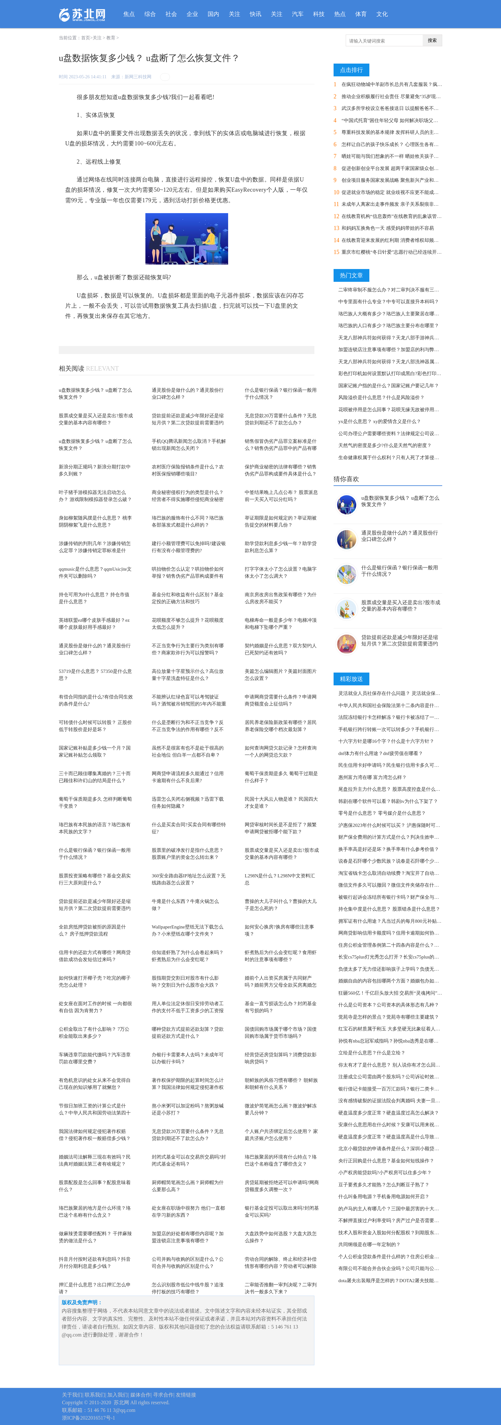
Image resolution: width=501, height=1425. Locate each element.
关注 (234, 14)
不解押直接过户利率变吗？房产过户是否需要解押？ (393, 1220)
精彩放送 (351, 679)
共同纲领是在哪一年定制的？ (369, 1244)
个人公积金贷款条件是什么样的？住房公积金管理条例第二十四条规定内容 (417, 1256)
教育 (110, 37)
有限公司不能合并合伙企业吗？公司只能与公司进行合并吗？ (403, 1268)
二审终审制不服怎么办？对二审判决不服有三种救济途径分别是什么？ (412, 289)
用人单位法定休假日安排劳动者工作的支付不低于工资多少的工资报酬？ (188, 1011)
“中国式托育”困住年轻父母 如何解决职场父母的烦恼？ (399, 120)
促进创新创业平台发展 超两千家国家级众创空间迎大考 (400, 168)
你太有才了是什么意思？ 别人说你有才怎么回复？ (391, 1064)
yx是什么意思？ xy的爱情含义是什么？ (379, 421)
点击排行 (351, 70)
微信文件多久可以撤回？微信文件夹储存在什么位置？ (395, 885)
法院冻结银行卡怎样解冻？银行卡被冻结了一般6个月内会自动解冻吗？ (413, 717)
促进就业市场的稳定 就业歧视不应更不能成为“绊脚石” (399, 192)
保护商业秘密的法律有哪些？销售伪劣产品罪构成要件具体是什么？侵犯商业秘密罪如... (281, 474)
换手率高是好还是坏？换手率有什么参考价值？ (388, 849)
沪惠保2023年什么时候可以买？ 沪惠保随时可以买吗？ (396, 825)
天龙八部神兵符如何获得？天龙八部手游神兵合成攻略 (395, 337)
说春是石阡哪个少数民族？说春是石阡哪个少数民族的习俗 (400, 861)
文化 (382, 14)
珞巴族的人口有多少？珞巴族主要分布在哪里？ (388, 325)
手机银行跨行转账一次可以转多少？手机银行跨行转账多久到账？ (407, 729)
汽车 (298, 14)
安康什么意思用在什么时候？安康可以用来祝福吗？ (393, 1124)
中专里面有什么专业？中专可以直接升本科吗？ (388, 301)
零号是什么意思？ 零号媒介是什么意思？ (382, 813)
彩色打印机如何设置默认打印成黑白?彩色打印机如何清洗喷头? (405, 373)
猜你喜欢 (346, 478)
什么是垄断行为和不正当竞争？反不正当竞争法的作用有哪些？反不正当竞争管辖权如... (188, 729)
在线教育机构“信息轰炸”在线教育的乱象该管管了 (394, 216)
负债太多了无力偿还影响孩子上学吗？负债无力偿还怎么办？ (403, 969)
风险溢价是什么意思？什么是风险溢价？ (381, 397)
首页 (85, 37)
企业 (192, 14)
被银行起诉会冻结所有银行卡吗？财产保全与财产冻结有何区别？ (407, 897)
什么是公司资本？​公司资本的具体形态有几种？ (388, 1004)
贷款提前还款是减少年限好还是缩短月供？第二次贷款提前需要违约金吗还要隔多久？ (188, 423)
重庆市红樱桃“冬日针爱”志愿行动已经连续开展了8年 (398, 252)
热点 (340, 14)
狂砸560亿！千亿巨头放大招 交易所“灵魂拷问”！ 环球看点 (400, 993)
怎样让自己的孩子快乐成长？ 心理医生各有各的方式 (397, 144)
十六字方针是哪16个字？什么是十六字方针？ (386, 741)
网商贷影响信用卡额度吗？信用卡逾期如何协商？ (391, 933)
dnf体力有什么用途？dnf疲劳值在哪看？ (380, 753)
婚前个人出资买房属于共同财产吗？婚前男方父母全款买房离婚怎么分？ (281, 985)
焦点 (129, 14)
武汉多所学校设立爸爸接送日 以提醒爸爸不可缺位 (395, 108)
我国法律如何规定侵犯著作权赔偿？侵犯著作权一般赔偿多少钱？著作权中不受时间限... (95, 1138)
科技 (319, 14)
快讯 (255, 14)
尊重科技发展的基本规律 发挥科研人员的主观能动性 (397, 132)
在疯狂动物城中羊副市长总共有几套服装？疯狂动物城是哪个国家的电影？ (421, 84)
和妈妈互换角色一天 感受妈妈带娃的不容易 (388, 228)
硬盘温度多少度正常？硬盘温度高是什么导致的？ (391, 1136)
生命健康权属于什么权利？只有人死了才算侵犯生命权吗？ (400, 457)
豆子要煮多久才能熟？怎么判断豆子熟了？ (383, 1184)
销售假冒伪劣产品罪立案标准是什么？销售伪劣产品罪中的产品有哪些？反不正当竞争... (281, 448)
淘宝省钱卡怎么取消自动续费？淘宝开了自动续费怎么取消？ (403, 873)
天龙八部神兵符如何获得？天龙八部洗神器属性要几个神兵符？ (405, 361)
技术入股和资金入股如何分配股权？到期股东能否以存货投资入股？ (410, 1232)
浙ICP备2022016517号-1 (88, 1418)
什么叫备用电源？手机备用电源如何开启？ (383, 1196)
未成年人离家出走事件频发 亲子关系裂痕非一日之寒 (397, 204)
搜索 (432, 40)
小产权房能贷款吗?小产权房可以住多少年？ (385, 1172)
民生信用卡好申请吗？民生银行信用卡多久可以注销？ (395, 765)
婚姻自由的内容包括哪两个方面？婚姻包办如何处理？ (395, 980)
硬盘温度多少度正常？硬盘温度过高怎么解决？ (388, 1112)
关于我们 (72, 1395)
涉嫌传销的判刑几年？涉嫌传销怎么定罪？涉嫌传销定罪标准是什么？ (95, 550)
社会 (171, 14)
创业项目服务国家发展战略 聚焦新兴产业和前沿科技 (397, 180)
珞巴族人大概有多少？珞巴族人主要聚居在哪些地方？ (395, 313)
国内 (213, 14)
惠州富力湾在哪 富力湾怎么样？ (372, 777)
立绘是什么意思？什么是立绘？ (371, 1052)
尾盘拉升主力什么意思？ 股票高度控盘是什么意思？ (394, 789)
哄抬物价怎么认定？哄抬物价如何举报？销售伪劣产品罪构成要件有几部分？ (188, 576)
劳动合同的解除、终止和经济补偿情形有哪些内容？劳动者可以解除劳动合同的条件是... (281, 1266)
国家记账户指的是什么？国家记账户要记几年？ (388, 385)
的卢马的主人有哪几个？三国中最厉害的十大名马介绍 (395, 1208)
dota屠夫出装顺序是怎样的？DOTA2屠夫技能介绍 (390, 1280)
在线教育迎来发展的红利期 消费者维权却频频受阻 (395, 240)
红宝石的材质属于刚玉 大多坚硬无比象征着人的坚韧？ (396, 1028)
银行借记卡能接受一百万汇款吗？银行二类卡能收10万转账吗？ (405, 1088)
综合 (150, 14)
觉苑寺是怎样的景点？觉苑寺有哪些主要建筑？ (388, 1017)
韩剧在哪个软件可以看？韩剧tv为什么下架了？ (388, 801)
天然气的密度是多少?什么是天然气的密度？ (385, 445)
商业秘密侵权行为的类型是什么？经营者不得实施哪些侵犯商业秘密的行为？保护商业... (188, 499)
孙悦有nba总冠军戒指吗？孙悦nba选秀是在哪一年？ (393, 1041)
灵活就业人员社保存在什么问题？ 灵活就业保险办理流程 (398, 693)
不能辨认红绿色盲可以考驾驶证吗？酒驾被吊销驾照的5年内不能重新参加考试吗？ (189, 704)
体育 (361, 14)
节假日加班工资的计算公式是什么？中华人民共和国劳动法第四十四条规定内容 (95, 1113)
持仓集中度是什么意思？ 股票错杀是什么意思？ (389, 909)
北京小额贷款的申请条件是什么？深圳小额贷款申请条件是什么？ (407, 1148)
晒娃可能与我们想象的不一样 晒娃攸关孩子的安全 (395, 156)
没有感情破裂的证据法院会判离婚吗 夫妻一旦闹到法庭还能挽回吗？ (410, 1100)
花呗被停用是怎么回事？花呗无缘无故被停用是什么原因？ (400, 409)
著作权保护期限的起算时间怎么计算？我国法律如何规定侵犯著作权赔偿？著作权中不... (188, 1087)
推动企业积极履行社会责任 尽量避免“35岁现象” (392, 96)
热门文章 (351, 275)
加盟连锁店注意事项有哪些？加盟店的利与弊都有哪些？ (398, 349)
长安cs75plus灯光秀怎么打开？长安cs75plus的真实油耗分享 (400, 956)
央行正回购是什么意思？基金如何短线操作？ (386, 1160)
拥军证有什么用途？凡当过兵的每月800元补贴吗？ (392, 921)
